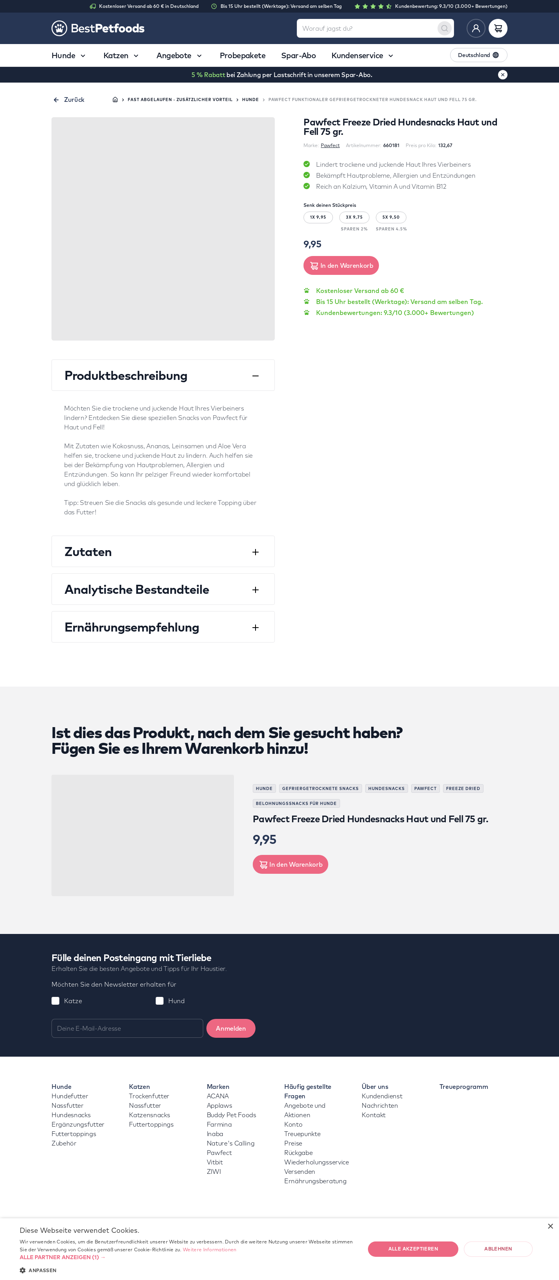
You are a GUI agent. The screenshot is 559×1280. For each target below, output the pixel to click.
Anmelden (231, 1028)
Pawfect (330, 145)
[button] (187, 1257)
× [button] (550, 1227)
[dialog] (279, 1249)
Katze (73, 1001)
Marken (218, 1086)
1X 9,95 (318, 217)
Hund (176, 1001)
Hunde (250, 99)
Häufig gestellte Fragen (307, 1091)
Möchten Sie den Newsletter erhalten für (114, 984)
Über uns (375, 1086)
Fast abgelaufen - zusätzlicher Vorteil (180, 99)
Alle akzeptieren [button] (413, 1249)
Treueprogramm (463, 1086)
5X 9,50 (391, 217)
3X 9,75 (354, 217)
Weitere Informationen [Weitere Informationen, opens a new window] (209, 1249)
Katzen (139, 1086)
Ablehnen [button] (498, 1249)
